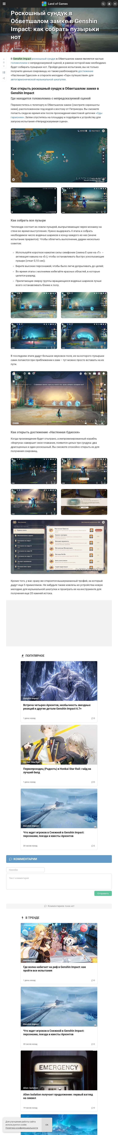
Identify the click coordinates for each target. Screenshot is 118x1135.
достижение (85, 71)
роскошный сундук (43, 58)
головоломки (19, 62)
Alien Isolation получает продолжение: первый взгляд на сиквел (58, 1096)
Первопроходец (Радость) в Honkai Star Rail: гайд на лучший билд (57, 770)
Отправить (103, 893)
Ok (46, 1125)
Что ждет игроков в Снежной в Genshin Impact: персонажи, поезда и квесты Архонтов (53, 834)
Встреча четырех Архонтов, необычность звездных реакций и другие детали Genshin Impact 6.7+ (56, 706)
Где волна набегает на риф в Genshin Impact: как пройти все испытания (54, 968)
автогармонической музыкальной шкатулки (38, 79)
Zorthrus (18, 49)
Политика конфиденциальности (22, 1128)
